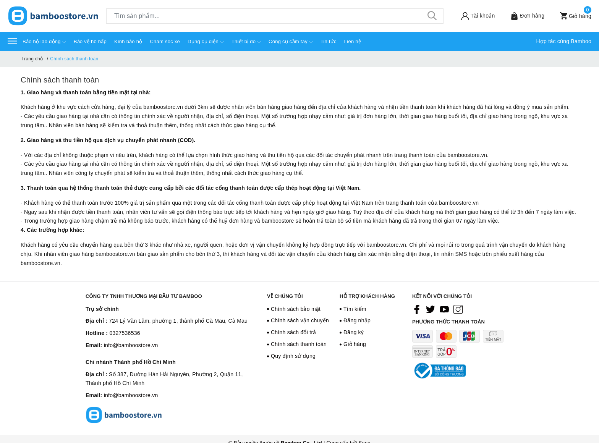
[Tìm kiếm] (432, 16)
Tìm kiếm (354, 309)
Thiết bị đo (246, 42)
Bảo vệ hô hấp (90, 41)
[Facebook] (416, 309)
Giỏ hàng (354, 344)
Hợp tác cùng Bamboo (564, 41)
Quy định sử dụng (293, 356)
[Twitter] (430, 309)
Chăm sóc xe (165, 41)
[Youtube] (444, 309)
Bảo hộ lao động (44, 42)
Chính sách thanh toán (60, 80)
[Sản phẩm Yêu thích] (522, 15)
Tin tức (329, 41)
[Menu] (12, 40)
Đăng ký (353, 332)
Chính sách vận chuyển (300, 320)
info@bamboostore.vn (131, 345)
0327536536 (124, 333)
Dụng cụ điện (206, 42)
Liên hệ (352, 41)
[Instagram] (458, 309)
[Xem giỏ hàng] (570, 15)
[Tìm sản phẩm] (275, 16)
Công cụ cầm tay (291, 42)
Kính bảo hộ (128, 41)
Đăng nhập (357, 320)
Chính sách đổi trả (293, 332)
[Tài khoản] (473, 15)
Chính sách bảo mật (296, 309)
